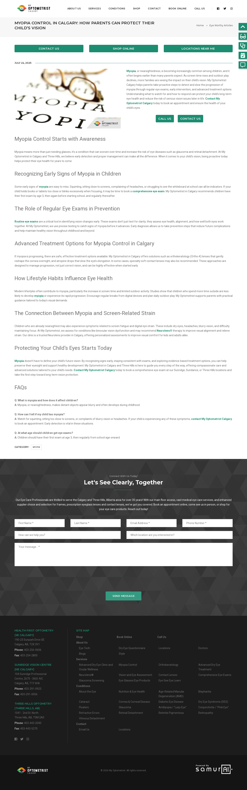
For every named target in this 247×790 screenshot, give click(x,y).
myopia (43, 186)
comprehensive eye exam (148, 191)
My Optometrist (117, 770)
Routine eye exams (26, 221)
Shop (135, 6)
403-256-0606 (32, 649)
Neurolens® (164, 330)
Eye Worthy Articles (221, 25)
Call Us (198, 6)
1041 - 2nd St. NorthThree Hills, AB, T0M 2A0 (33, 710)
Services (93, 6)
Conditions (115, 6)
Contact (153, 6)
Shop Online (123, 48)
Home (200, 25)
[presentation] (124, 578)
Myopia (131, 71)
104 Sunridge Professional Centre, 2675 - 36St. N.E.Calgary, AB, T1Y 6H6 (33, 674)
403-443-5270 (28, 728)
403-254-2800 (28, 655)
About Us (73, 6)
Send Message (123, 595)
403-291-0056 (28, 694)
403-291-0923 (32, 688)
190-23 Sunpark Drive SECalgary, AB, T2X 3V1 (34, 637)
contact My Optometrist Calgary (211, 418)
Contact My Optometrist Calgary (94, 370)
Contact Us (49, 48)
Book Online (176, 6)
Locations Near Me (198, 48)
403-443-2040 (32, 723)
